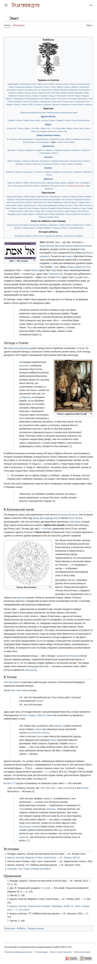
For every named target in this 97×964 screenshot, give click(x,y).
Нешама (43, 96)
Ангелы (48, 157)
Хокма (26, 120)
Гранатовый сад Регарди (17, 225)
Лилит (49, 175)
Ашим (70, 164)
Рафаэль (58, 150)
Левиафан (84, 183)
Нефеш (35, 96)
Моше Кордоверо (55, 202)
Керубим (19, 164)
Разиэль (20, 150)
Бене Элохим (83, 161)
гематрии (29, 670)
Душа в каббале (71, 87)
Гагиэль (18, 172)
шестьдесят (34, 732)
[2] (70, 446)
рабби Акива (29, 196)
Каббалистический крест (79, 90)
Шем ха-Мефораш (74, 139)
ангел (71, 518)
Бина (32, 120)
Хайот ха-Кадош (35, 104)
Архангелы (48, 146)
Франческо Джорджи (51, 199)
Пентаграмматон (32, 98)
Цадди (43, 131)
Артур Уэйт (40, 211)
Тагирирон (56, 172)
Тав (65, 131)
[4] (35, 670)
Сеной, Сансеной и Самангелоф (36, 101)
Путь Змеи (62, 98)
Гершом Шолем (72, 214)
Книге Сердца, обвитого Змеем (37, 715)
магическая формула (19, 348)
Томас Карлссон (39, 202)
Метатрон (11, 150)
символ (69, 256)
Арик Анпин (42, 84)
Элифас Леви (53, 217)
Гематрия (38, 87)
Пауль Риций (87, 208)
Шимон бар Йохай (56, 214)
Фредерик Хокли (14, 214)
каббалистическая (82, 246)
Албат (33, 84)
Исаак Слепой (25, 202)
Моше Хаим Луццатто (27, 205)
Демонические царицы (57, 183)
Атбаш (52, 84)
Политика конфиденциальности (18, 952)
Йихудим (63, 90)
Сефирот (11, 120)
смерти (72, 743)
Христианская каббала (73, 236)
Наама (36, 186)
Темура (9, 104)
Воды (32, 274)
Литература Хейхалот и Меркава (43, 225)
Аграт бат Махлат (14, 183)
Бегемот (42, 183)
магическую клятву (29, 826)
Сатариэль (27, 172)
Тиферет (60, 120)
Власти (57, 164)
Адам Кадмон (13, 84)
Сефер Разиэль (29, 228)
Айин (33, 131)
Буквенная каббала (24, 87)
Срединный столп (81, 101)
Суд (76, 277)
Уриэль (55, 153)
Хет (48, 128)
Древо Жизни (48, 116)
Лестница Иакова (59, 93)
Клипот (48, 168)
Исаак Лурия (11, 205)
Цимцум (47, 104)
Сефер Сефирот (44, 228)
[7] (28, 840)
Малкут (87, 120)
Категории (10, 928)
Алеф (9, 128)
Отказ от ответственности (61, 952)
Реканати (76, 208)
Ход (73, 120)
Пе (38, 131)
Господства (47, 164)
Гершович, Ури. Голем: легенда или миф (27, 868)
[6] (33, 791)
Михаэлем (75, 656)
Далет (27, 128)
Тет (53, 128)
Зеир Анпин (47, 90)
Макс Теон (29, 211)
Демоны (48, 179)
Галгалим (78, 164)
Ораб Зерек (67, 172)
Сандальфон (45, 153)
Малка (71, 93)
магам (40, 641)
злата (40, 736)
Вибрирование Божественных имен (62, 112)
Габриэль (85, 150)
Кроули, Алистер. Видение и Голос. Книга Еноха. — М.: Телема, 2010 (42, 857)
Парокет (8, 98)
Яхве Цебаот (69, 142)
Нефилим (45, 186)
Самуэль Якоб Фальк (55, 211)
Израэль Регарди (48, 208)
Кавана (20, 93)
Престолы (36, 164)
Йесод (79, 120)
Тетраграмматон (41, 139)
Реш (55, 131)
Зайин (43, 128)
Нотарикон (62, 96)
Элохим (86, 139)
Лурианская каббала (53, 236)
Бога (61, 299)
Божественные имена (48, 135)
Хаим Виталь (55, 196)
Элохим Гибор (29, 142)
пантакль (47, 528)
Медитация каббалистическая (33, 112)
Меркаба (79, 93)
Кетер (19, 120)
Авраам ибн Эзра (82, 199)
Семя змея (56, 101)
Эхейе (60, 142)
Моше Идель (12, 202)
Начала (28, 164)
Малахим (64, 161)
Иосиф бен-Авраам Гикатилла (28, 199)
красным (21, 597)
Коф (50, 131)
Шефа (81, 104)
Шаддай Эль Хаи (57, 139)
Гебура (52, 120)
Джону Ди (38, 518)
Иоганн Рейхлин (63, 208)
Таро (42, 267)
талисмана (74, 521)
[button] (6, 5)
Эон (85, 277)
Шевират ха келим (69, 104)
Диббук (71, 183)
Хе (33, 128)
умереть (23, 837)
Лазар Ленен (84, 202)
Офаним (26, 161)
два (73, 580)
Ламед (69, 128)
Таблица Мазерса (76, 228)
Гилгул (46, 87)
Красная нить (44, 93)
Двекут (60, 87)
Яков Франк (83, 211)
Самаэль (78, 172)
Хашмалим (44, 161)
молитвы (24, 365)
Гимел (20, 128)
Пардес (85, 96)
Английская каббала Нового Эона (29, 236)
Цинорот (56, 104)
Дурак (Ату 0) (82, 267)
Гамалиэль (87, 172)
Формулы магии (36, 928)
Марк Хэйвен (28, 214)
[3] (54, 501)
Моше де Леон (66, 205)
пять (45, 732)
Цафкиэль (30, 150)
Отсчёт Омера (74, 96)
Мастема (28, 186)
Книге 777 (11, 783)
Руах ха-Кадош (15, 101)
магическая (67, 246)
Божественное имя (49, 246)
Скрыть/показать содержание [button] (6, 19)
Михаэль (76, 150)
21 (51, 798)
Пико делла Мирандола (48, 205)
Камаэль (49, 150)
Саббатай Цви (42, 214)
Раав (63, 186)
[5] (45, 778)
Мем (75, 128)
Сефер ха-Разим (60, 228)
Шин (60, 131)
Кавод (27, 93)
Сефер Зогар (77, 225)
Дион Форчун (71, 211)
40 (74, 637)
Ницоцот (52, 96)
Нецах (67, 120)
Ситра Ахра (68, 101)
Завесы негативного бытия (28, 90)
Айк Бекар (25, 84)
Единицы (51, 809)
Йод (58, 128)
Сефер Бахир (64, 225)
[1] (40, 334)
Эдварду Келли (52, 518)
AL (8, 139)
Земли (34, 270)
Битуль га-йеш (62, 84)
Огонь (39, 701)
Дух (57, 267)
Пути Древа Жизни (48, 98)
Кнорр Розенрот (16, 211)
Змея (38, 729)
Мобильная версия (82, 952)
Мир (53, 270)
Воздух (70, 267)
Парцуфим (18, 98)
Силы (63, 164)
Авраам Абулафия (14, 196)
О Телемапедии (41, 952)
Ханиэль (67, 150)
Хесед (44, 120)
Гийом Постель (24, 208)
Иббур (56, 90)
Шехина (88, 104)
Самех (87, 128)
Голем (53, 87)
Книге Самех (16, 690)
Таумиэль (9, 172)
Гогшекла (38, 172)
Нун (80, 128)
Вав (37, 128)
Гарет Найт (78, 205)
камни (53, 740)
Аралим (35, 161)
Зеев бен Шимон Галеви (72, 196)
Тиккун (24, 104)
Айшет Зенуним (30, 183)
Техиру (17, 104)
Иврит (48, 124)
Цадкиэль (40, 150)
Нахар (28, 96)
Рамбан (36, 208)
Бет (15, 128)
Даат (38, 120)
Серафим (55, 161)
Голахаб (47, 172)
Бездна (73, 84)
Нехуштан (55, 186)
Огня (58, 277)
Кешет (34, 93)
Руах (91, 98)
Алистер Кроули (70, 202)
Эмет (53, 142)
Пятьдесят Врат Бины (77, 98)
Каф (63, 128)
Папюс (14, 208)
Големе (81, 348)
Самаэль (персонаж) (75, 186)
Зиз (77, 183)
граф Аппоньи (42, 196)
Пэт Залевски (67, 199)
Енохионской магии (68, 514)
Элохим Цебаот (43, 142)
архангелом (63, 656)
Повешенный (55, 274)
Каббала (12, 93)
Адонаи (14, 139)
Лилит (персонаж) (15, 186)
